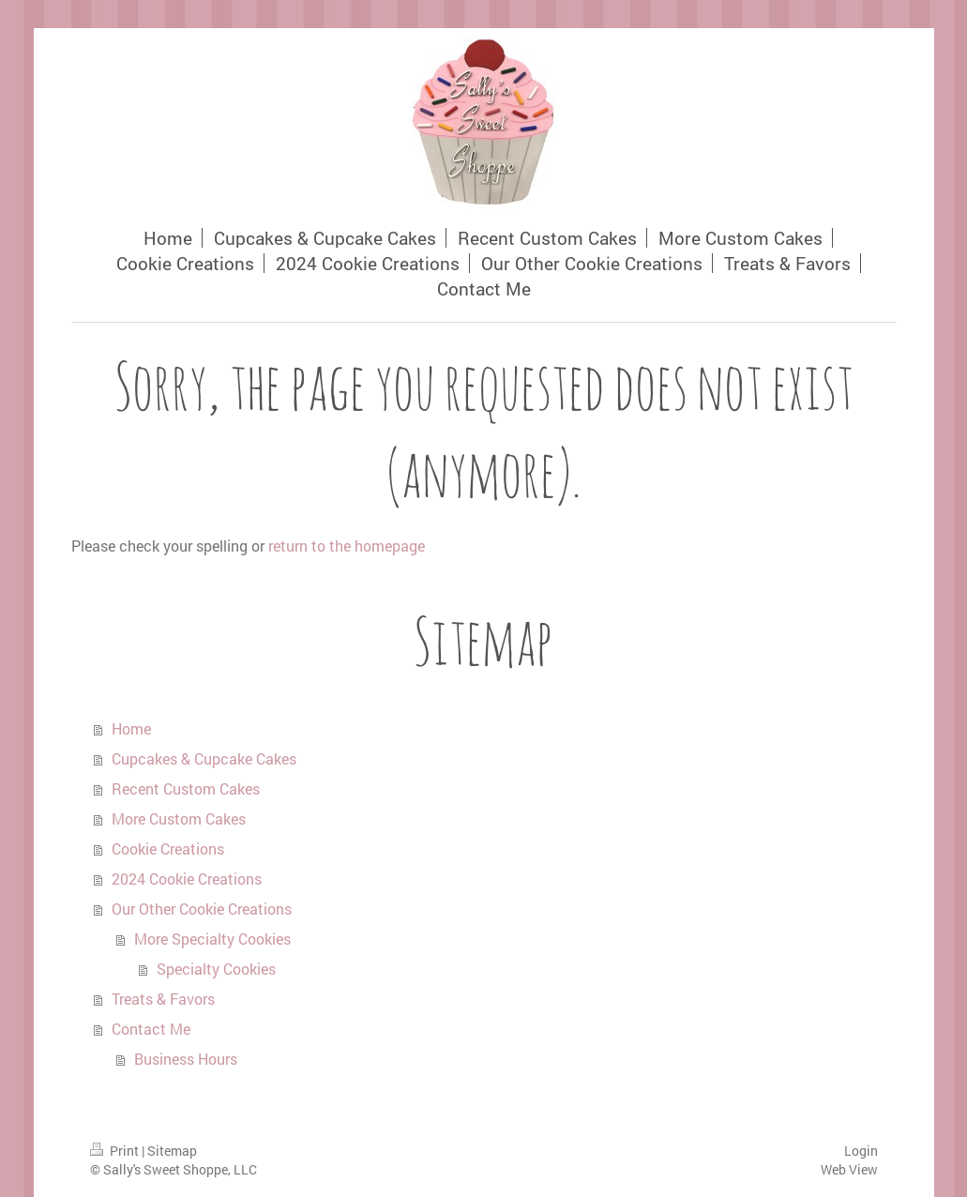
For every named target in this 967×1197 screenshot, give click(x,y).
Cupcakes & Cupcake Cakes (204, 758)
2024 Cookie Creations (187, 878)
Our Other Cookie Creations (202, 908)
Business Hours (185, 1058)
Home (131, 728)
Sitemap (172, 1150)
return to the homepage (346, 545)
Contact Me (151, 1028)
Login (861, 1150)
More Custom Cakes (179, 818)
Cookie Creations (168, 848)
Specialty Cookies (216, 968)
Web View (849, 1169)
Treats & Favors (163, 998)
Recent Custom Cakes (186, 788)
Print (116, 1150)
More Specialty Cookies (212, 938)
